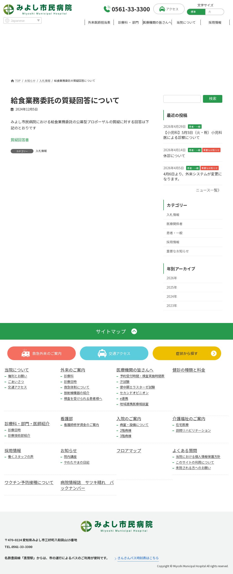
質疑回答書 (20, 139)
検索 (212, 98)
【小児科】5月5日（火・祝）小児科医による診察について (192, 135)
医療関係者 (174, 223)
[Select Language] (22, 20)
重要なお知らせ (211, 149)
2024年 (172, 296)
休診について (174, 155)
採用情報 (173, 242)
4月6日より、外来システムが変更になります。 (192, 176)
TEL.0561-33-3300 (18, 546)
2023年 (172, 305)
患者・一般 (194, 126)
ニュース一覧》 (208, 189)
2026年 (172, 278)
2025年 (172, 287)
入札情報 (41, 151)
